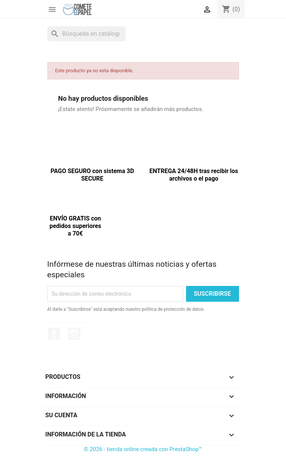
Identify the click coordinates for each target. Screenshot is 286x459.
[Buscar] (86, 33)
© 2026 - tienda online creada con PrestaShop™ (143, 449)
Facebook (54, 334)
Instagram (74, 334)
